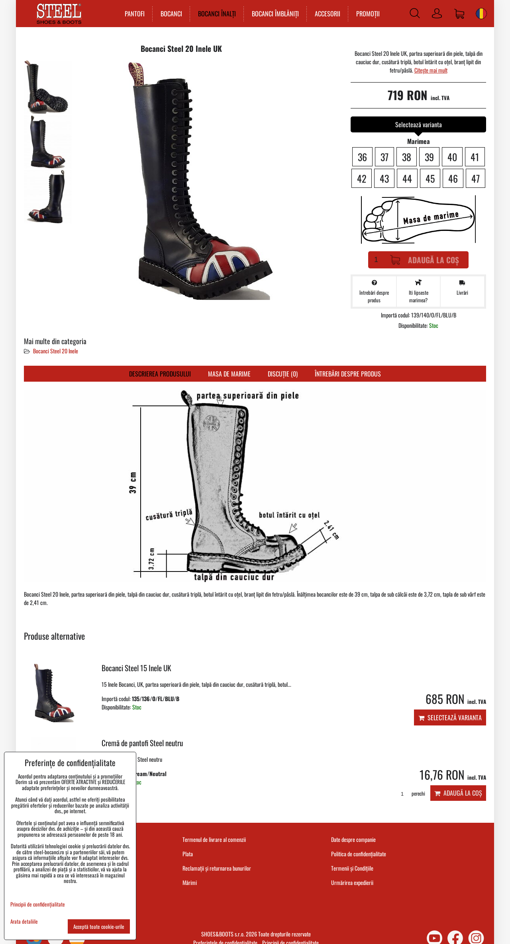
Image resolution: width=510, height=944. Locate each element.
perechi (410, 793)
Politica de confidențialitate (358, 853)
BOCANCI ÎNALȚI (215, 13)
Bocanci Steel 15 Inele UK (136, 668)
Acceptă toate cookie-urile (98, 926)
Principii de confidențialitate (37, 904)
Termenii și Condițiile (352, 868)
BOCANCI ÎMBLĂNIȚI (273, 13)
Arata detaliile (24, 921)
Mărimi (189, 882)
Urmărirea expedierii (352, 882)
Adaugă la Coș (424, 260)
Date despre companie (353, 839)
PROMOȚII (366, 13)
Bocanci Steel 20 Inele (55, 351)
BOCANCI (169, 13)
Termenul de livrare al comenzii (214, 839)
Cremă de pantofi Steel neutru (142, 743)
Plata (187, 853)
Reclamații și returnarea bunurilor (216, 868)
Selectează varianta (450, 717)
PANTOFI (133, 13)
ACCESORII (325, 13)
